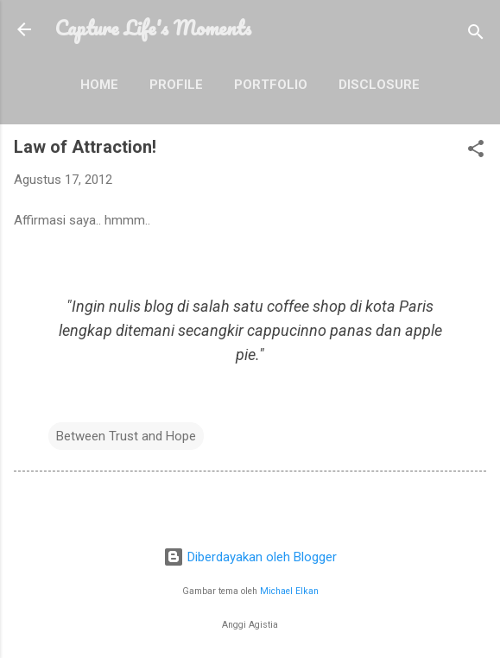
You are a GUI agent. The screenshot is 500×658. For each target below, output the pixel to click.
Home (99, 84)
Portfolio (270, 84)
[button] (475, 151)
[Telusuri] (475, 35)
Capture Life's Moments (153, 27)
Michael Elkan (289, 591)
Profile (176, 84)
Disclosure (379, 84)
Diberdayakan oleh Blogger (250, 557)
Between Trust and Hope (126, 436)
